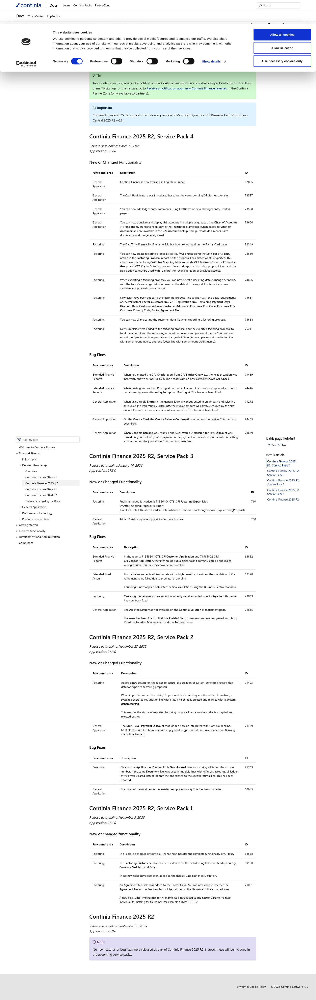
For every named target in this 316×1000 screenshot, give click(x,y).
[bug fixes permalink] (108, 354)
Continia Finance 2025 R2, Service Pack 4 (281, 60)
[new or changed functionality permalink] (144, 162)
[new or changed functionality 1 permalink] (144, 481)
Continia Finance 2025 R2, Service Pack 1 (283, 88)
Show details (211, 37)
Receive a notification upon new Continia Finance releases (187, 88)
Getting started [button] (27, 121)
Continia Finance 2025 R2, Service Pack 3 (283, 69)
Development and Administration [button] (38, 133)
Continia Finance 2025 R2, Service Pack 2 (283, 79)
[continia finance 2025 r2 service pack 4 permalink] (195, 136)
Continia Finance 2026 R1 (41, 73)
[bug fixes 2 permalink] (108, 747)
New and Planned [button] (28, 50)
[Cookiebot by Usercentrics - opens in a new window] (26, 40)
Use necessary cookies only (282, 37)
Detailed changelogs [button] (33, 61)
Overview (31, 68)
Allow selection (282, 24)
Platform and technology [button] (36, 109)
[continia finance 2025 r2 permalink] (156, 916)
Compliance (26, 139)
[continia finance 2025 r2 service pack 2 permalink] (195, 637)
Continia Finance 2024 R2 (41, 91)
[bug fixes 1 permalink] (108, 536)
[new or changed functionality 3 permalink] (142, 833)
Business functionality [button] (30, 127)
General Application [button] (32, 103)
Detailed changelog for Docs (42, 97)
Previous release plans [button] (34, 115)
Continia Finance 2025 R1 (41, 85)
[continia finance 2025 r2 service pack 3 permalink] (195, 455)
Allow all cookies (282, 10)
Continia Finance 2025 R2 (41, 79)
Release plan (29, 56)
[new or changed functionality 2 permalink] (144, 662)
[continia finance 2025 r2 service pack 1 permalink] (194, 808)
